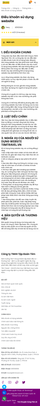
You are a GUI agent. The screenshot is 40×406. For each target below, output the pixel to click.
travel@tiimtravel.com (15, 373)
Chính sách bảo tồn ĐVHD (10, 341)
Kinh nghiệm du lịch (8, 290)
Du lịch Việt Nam (7, 297)
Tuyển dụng (5, 303)
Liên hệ (4, 309)
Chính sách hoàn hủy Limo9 (11, 334)
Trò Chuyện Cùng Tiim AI (27, 402)
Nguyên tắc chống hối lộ (10, 328)
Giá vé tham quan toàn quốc (12, 284)
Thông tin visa (6, 293)
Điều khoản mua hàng (9, 325)
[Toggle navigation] (35, 2)
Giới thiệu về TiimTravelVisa (11, 306)
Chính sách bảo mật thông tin (12, 321)
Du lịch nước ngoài (8, 300)
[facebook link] (2, 383)
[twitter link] (23, 383)
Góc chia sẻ (5, 287)
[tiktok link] (16, 383)
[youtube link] (9, 383)
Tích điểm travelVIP (8, 331)
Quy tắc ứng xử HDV (8, 337)
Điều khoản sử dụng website (11, 318)
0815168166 (15, 369)
